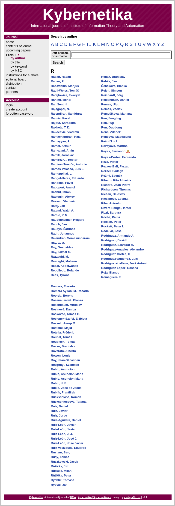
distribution (14, 83)
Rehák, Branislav (113, 76)
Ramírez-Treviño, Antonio (69, 164)
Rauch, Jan (59, 224)
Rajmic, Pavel (60, 118)
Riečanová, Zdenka (114, 198)
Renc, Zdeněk (111, 132)
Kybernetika (36, 497)
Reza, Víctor (109, 162)
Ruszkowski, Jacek (64, 461)
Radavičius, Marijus (65, 86)
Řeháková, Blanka (114, 86)
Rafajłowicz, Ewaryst (65, 95)
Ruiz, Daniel (59, 406)
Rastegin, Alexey (63, 196)
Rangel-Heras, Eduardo (67, 178)
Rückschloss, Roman (66, 397)
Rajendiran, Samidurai (67, 113)
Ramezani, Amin (62, 150)
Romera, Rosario (63, 286)
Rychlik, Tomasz (62, 480)
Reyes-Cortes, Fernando (118, 157)
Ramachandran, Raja (66, 136)
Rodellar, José (111, 231)
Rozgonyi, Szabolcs (65, 364)
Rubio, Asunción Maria (67, 374)
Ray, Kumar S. (61, 252)
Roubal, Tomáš (61, 337)
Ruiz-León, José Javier (67, 443)
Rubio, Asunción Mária (67, 378)
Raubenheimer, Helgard (67, 219)
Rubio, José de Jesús (66, 388)
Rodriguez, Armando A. (117, 235)
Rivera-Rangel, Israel (116, 208)
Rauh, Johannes (62, 233)
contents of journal (19, 46)
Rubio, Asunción (63, 369)
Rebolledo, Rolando (65, 270)
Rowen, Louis (61, 355)
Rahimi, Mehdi (61, 99)
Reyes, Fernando (113, 151)
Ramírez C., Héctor (64, 159)
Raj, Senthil (59, 104)
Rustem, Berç (60, 452)
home (10, 42)
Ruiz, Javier (59, 411)
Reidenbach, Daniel (115, 99)
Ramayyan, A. (61, 141)
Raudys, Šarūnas (63, 229)
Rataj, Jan (58, 206)
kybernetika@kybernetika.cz (94, 497)
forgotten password (19, 113)
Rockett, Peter (111, 221)
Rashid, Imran (61, 192)
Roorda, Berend (62, 295)
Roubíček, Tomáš (63, 341)
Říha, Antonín (111, 203)
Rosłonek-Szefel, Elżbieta (69, 318)
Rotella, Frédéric (62, 332)
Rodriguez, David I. (114, 240)
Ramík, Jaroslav (62, 155)
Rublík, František (63, 392)
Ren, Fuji (107, 123)
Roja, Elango (110, 272)
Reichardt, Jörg (112, 95)
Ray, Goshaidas (62, 247)
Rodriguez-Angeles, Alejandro (122, 249)
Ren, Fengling (111, 118)
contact (11, 87)
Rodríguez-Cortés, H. (116, 254)
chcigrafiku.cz (132, 497)
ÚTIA (73, 497)
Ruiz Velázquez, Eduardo (68, 447)
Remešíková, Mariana (116, 113)
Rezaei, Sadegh (112, 171)
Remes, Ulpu (110, 104)
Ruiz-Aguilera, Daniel (66, 420)
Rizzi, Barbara (111, 212)
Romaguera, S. (111, 277)
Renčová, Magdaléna (116, 136)
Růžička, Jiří (59, 466)
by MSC (16, 70)
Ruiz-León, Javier (63, 424)
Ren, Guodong (111, 127)
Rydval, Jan (59, 484)
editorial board (16, 79)
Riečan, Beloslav (113, 194)
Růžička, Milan (61, 471)
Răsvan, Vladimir (63, 201)
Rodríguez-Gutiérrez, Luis (119, 258)
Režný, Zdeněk (111, 175)
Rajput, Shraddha (63, 123)
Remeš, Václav (111, 109)
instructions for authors (22, 75)
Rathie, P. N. (59, 215)
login (9, 105)
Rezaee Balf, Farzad (115, 166)
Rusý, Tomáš (60, 457)
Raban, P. (57, 81)
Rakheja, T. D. (60, 127)
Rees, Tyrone (60, 275)
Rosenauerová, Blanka (67, 300)
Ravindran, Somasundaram (70, 238)
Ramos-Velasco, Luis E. (68, 169)
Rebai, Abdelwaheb (64, 266)
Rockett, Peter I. (112, 226)
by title (15, 62)
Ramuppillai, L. (61, 173)
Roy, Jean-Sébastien (65, 360)
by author (18, 58)
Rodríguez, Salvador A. (117, 245)
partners (12, 92)
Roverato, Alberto (63, 351)
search (11, 54)
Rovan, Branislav (63, 346)
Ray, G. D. (58, 242)
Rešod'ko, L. (110, 141)
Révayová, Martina (114, 146)
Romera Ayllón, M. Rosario (70, 291)
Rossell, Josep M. (63, 323)
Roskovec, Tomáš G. (65, 314)
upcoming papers (18, 50)
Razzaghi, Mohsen (64, 261)
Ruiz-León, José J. (64, 438)
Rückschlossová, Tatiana (68, 401)
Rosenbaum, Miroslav (66, 305)
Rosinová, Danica (63, 309)
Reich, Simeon (111, 90)
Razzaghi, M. (60, 256)
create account (16, 109)
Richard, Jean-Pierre (115, 185)
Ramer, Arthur (61, 146)
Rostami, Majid (61, 328)
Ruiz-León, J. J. (62, 434)
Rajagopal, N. (60, 109)
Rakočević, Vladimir (65, 132)
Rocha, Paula (110, 217)
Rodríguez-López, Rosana (119, 268)
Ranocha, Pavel (62, 183)
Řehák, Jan (109, 81)
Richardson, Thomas (116, 189)
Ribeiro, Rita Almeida (116, 180)
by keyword (19, 66)
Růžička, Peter (61, 475)
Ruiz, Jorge (59, 415)
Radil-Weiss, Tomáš (65, 90)
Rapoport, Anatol (63, 187)
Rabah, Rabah (61, 76)
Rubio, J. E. (59, 383)
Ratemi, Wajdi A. (62, 210)
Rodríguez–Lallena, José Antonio (124, 263)
